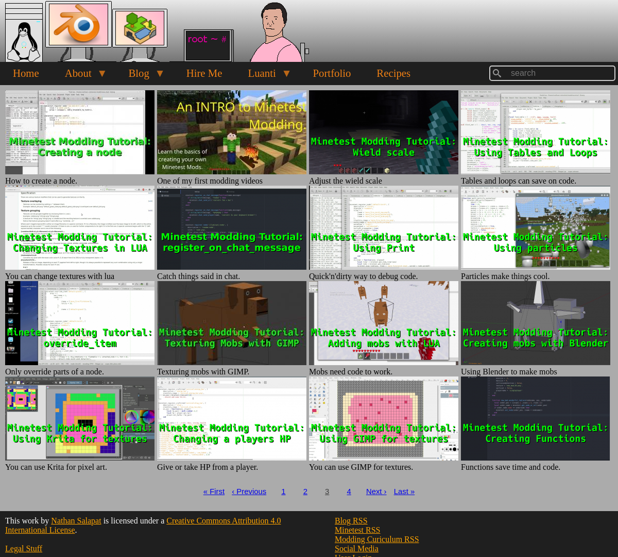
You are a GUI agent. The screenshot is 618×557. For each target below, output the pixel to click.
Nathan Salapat (76, 520)
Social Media (357, 548)
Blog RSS (351, 520)
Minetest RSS (357, 530)
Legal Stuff (23, 548)
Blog (140, 76)
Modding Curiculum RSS (377, 539)
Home (26, 73)
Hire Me (204, 73)
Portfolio (332, 73)
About (80, 76)
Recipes (393, 73)
